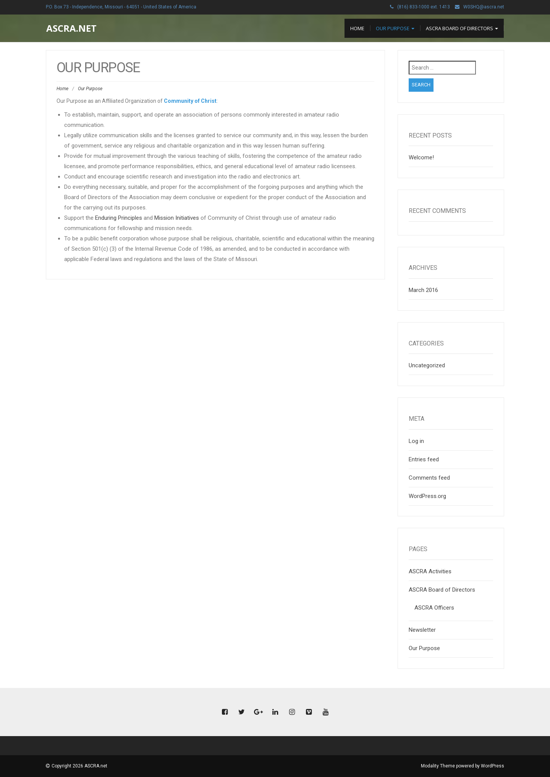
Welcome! (421, 157)
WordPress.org (427, 496)
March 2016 (423, 290)
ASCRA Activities (430, 571)
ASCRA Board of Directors (462, 28)
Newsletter (422, 629)
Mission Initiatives (176, 217)
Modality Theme (438, 766)
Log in (416, 441)
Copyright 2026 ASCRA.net (79, 766)
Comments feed (429, 477)
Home (357, 28)
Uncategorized (427, 365)
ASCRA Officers (434, 607)
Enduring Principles (118, 217)
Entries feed (424, 459)
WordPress (492, 766)
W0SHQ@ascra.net (483, 7)
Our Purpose (395, 28)
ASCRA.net (71, 28)
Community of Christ (190, 101)
